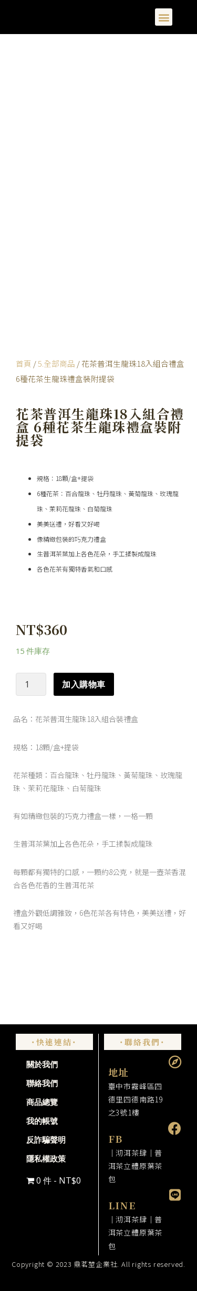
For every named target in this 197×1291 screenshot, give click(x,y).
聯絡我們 (42, 1083)
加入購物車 (84, 684)
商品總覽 (42, 1102)
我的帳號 (42, 1121)
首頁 (24, 363)
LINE (122, 1205)
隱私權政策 (46, 1159)
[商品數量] (31, 684)
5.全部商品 (56, 363)
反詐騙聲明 (46, 1140)
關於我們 (42, 1064)
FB (115, 1138)
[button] (163, 17)
